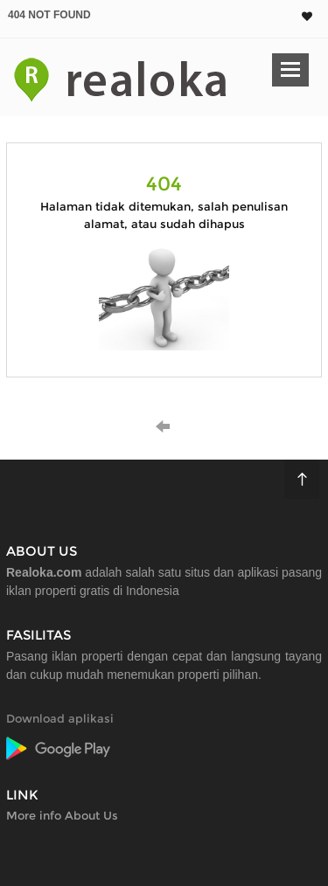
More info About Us (62, 815)
